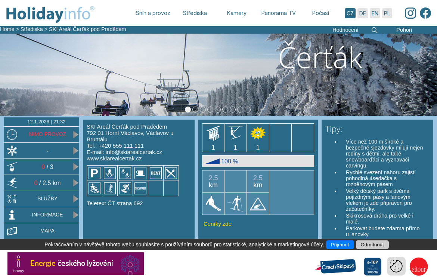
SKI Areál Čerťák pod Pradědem (87, 29)
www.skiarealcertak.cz (114, 158)
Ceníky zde (218, 224)
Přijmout (340, 244)
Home (7, 29)
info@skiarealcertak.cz (134, 152)
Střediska (32, 29)
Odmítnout (372, 244)
